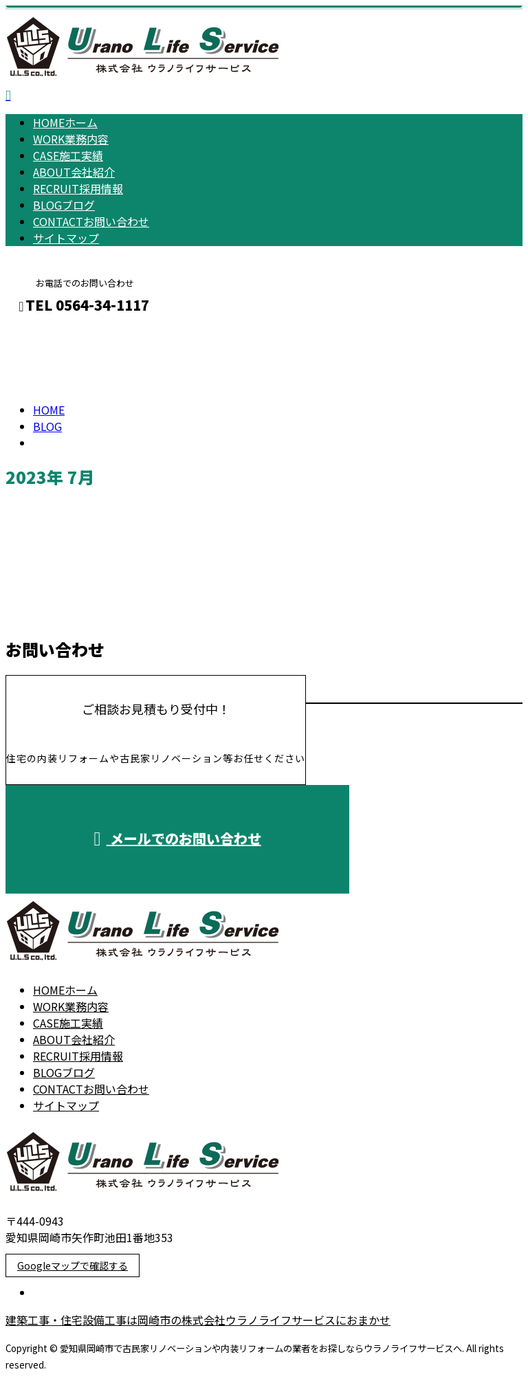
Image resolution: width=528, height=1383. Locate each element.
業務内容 (71, 139)
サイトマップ (66, 238)
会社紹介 (74, 172)
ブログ (64, 205)
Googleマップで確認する (72, 1265)
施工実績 (68, 155)
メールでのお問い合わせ (177, 838)
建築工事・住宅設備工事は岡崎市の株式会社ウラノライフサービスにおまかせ (198, 1320)
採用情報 (78, 188)
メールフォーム (54, 334)
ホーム (65, 122)
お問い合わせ (91, 221)
